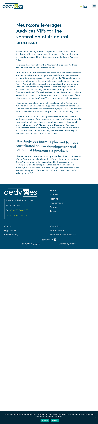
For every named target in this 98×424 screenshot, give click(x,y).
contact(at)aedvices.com (17, 215)
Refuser (54, 420)
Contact (8, 226)
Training (54, 198)
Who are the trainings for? (63, 234)
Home (53, 190)
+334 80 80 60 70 (18, 210)
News (53, 211)
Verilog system (57, 230)
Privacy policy (11, 234)
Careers (54, 206)
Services (54, 194)
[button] (94, 6)
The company (57, 202)
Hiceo (73, 243)
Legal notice (10, 230)
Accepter (45, 420)
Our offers (55, 226)
